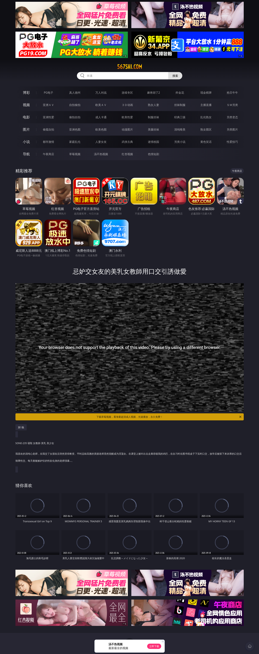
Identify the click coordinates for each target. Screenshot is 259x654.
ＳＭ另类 (232, 105)
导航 (26, 154)
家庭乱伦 (74, 142)
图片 (26, 129)
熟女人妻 (153, 105)
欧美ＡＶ (101, 105)
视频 (26, 104)
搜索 (175, 76)
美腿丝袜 (153, 129)
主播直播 (206, 105)
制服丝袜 (153, 117)
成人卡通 (101, 117)
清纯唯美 (179, 129)
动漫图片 (127, 129)
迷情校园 (153, 142)
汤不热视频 (101, 154)
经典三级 (179, 117)
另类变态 (232, 117)
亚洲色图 (74, 129)
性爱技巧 (232, 142)
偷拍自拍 (74, 117)
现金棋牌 (206, 93)
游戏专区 (127, 93)
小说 (26, 141)
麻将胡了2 (153, 93)
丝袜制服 (179, 105)
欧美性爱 (127, 117)
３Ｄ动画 (127, 105)
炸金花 (180, 93)
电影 (26, 117)
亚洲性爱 (48, 117)
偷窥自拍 (48, 129)
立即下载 (154, 646)
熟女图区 (206, 129)
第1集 (21, 427)
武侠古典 (127, 142)
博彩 (26, 92)
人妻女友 (101, 142)
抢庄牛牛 (232, 93)
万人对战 (101, 93)
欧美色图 (101, 129)
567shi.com (129, 66)
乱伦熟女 (206, 117)
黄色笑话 (206, 142)
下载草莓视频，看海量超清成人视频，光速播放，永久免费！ (169, 417)
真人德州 (74, 93)
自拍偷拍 (74, 105)
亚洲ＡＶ (48, 105)
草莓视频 (74, 154)
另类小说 (179, 142)
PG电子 (48, 93)
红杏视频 (127, 154)
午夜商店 (48, 154)
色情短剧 (153, 154)
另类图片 (232, 129)
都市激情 (48, 142)
